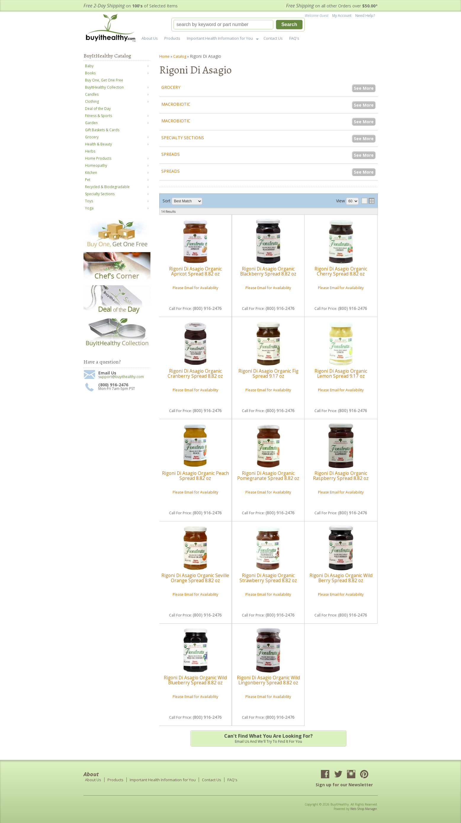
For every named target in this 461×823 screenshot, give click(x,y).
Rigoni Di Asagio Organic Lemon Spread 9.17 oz (340, 373)
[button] (238, 24)
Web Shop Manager (363, 809)
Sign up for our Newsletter (344, 784)
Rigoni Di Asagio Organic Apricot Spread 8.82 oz (195, 271)
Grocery (170, 87)
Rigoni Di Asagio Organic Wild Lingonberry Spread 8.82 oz (268, 680)
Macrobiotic (175, 104)
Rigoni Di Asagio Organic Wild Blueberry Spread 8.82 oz (195, 680)
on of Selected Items (130, 6)
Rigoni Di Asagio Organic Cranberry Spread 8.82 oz (195, 373)
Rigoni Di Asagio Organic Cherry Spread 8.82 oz (340, 271)
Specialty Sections (182, 137)
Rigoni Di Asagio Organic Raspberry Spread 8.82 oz (341, 475)
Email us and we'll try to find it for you (268, 738)
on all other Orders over (332, 6)
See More (364, 88)
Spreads (170, 154)
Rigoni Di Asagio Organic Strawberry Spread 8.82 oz (268, 577)
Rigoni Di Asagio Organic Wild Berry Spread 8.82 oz (340, 577)
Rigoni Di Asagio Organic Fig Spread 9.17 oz (268, 373)
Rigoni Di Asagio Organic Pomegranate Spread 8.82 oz (268, 475)
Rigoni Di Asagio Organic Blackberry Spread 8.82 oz (268, 271)
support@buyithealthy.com (121, 377)
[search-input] (223, 24)
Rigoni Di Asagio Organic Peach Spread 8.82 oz (195, 475)
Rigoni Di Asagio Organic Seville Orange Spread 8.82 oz (195, 577)
